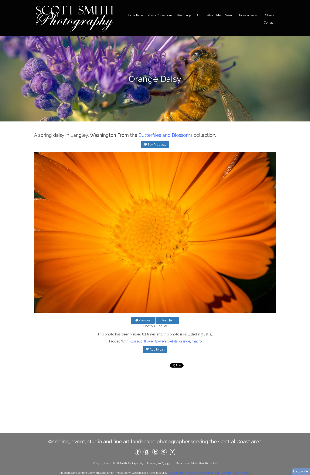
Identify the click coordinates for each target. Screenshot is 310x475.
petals (173, 341)
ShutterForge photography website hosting (194, 472)
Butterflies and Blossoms (166, 135)
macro (197, 341)
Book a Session (249, 15)
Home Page (135, 15)
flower (148, 341)
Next (167, 320)
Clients (269, 15)
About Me (214, 15)
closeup (136, 341)
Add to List (155, 349)
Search (230, 15)
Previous (142, 320)
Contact (269, 22)
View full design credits (236, 472)
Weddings (184, 15)
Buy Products (155, 144)
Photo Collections (160, 15)
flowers (160, 341)
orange (184, 341)
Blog (199, 15)
